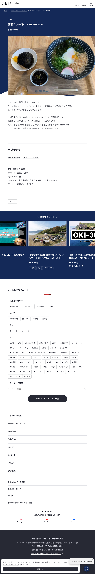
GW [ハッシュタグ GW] (21, 362)
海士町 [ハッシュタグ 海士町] (12, 348)
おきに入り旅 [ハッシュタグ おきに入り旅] (30, 343)
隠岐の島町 (14, 319)
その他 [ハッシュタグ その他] (27, 376)
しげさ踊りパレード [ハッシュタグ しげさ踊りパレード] (17, 352)
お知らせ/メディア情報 (16, 482)
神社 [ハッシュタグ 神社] (44, 348)
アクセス (12, 471)
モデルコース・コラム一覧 (47, 399)
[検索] (85, 389)
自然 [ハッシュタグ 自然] (53, 367)
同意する (40, 569)
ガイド (11, 447)
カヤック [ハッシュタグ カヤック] (55, 357)
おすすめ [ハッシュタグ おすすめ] (60, 371)
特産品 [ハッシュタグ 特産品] (12, 367)
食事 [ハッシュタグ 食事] (49, 362)
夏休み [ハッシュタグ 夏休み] (12, 357)
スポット (47, 455)
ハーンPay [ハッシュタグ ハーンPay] (24, 348)
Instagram (21, 521)
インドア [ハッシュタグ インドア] (71, 371)
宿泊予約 (76, 5)
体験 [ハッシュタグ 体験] (66, 357)
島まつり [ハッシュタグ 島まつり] (75, 352)
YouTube (47, 521)
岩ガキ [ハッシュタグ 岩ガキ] (65, 362)
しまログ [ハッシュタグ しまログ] (63, 348)
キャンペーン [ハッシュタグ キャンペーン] (77, 343)
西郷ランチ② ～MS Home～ (41, 11)
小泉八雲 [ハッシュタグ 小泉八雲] (64, 343)
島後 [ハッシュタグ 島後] (54, 343)
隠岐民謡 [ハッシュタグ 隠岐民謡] (52, 352)
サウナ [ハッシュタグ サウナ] (37, 357)
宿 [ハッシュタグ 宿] (73, 367)
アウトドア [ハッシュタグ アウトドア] (38, 371)
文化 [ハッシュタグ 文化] (44, 367)
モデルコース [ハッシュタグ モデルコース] (15, 376)
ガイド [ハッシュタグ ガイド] (50, 371)
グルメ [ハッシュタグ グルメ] (12, 201)
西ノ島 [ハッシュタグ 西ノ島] (53, 348)
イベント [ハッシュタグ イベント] (39, 362)
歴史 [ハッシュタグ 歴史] (36, 367)
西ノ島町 (25, 319)
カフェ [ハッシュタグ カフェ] (12, 371)
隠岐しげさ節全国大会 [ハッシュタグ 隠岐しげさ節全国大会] (37, 352)
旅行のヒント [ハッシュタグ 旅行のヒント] (25, 367)
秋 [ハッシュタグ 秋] (19, 343)
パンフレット (13, 496)
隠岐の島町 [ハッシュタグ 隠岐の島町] (43, 343)
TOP (5, 11)
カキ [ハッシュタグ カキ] (29, 362)
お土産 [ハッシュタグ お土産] (35, 348)
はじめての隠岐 (47, 416)
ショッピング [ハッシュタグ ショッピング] (25, 371)
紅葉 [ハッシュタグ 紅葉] (12, 343)
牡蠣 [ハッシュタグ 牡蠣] (74, 362)
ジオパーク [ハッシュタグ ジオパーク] (63, 367)
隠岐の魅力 (28, 306)
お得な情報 (40, 306)
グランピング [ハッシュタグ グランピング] (25, 357)
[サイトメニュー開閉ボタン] (90, 4)
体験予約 (83, 5)
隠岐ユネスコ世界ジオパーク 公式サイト (36, 553)
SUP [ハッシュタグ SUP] (46, 357)
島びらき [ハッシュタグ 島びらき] (64, 352)
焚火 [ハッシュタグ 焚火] (74, 357)
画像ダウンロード (14, 489)
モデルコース (15, 306)
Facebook (74, 521)
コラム (51, 306)
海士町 (35, 319)
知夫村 (44, 319)
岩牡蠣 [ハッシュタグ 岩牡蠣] (12, 362)
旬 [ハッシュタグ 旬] (57, 362)
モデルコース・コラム (19, 11)
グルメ (47, 463)
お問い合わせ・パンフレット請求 (20, 503)
